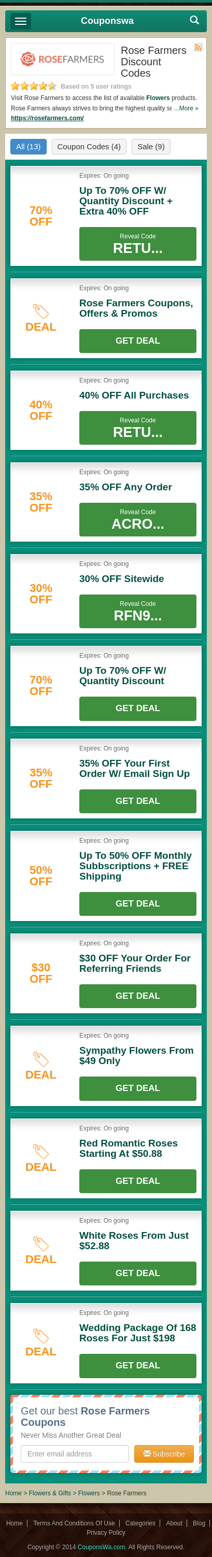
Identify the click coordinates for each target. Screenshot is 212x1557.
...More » (186, 108)
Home (13, 1493)
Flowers (157, 98)
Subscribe (164, 1454)
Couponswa (107, 21)
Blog (199, 1523)
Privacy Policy (106, 1532)
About (174, 1523)
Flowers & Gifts (51, 1493)
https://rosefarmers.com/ (47, 118)
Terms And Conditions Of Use (74, 1523)
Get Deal (138, 341)
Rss (198, 47)
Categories (140, 1523)
